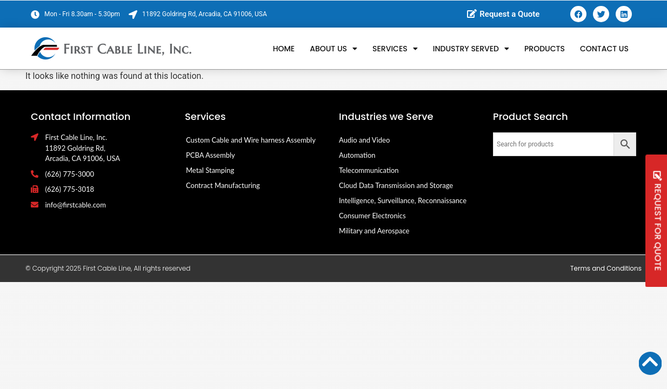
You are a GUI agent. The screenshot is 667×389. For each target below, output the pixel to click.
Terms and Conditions (606, 268)
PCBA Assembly (210, 155)
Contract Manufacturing (223, 185)
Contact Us (604, 48)
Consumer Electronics (372, 215)
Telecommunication (369, 170)
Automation (357, 155)
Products (544, 48)
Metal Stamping (210, 170)
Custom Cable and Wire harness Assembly (251, 140)
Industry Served (471, 48)
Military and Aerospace (374, 230)
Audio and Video (364, 140)
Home (284, 48)
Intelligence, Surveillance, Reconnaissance (402, 200)
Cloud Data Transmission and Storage (396, 185)
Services (395, 48)
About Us (333, 48)
